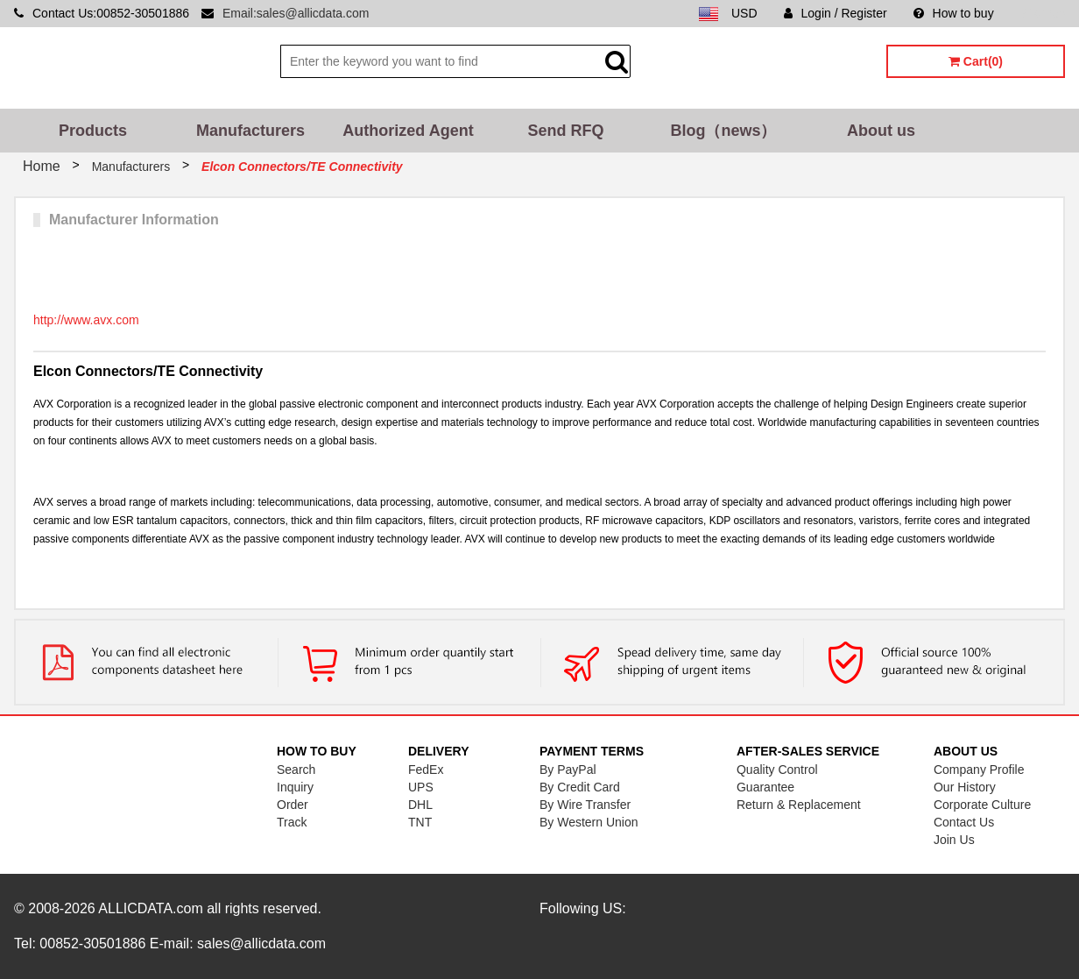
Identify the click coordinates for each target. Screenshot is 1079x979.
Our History (965, 787)
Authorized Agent (407, 130)
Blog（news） (723, 130)
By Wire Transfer (585, 805)
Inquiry (295, 787)
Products (93, 130)
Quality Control (777, 770)
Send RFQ (565, 130)
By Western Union (589, 822)
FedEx (425, 770)
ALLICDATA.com (150, 908)
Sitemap (1042, 13)
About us (881, 130)
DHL (420, 805)
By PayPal (568, 770)
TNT (420, 822)
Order (292, 805)
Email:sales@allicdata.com (296, 13)
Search (296, 770)
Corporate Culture (982, 805)
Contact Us (964, 822)
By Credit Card (580, 787)
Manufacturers (250, 130)
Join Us (954, 840)
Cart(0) (976, 61)
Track (292, 822)
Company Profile (979, 770)
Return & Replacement (799, 805)
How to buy (953, 13)
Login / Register (835, 13)
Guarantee (765, 787)
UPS (421, 787)
